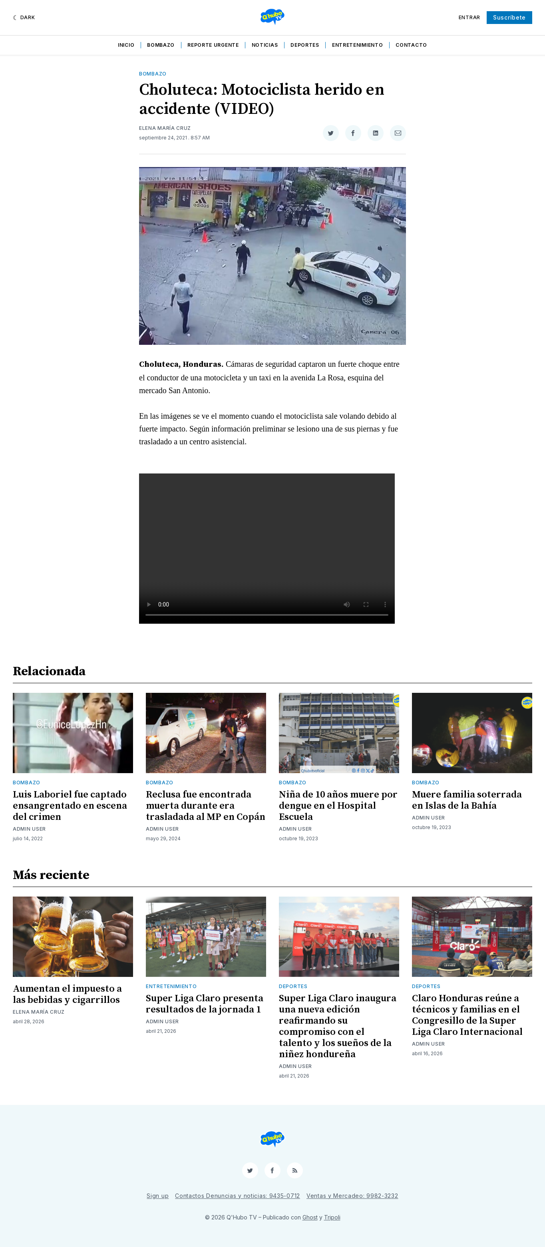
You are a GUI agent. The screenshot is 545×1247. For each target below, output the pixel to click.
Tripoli (332, 1217)
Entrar (469, 17)
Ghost (310, 1217)
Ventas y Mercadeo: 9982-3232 (352, 1195)
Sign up (158, 1195)
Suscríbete (509, 17)
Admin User (29, 829)
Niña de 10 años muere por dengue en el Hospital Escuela (338, 806)
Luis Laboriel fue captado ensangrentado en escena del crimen (70, 806)
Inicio (126, 45)
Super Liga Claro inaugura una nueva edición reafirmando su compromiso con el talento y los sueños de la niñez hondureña (337, 1026)
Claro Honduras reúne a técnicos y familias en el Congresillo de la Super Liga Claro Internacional (467, 1015)
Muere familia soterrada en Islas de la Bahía (467, 800)
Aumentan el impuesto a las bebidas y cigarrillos (67, 994)
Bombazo (161, 45)
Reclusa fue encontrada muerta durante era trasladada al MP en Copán (205, 806)
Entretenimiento (357, 45)
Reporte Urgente (213, 45)
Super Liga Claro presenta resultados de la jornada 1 (204, 1004)
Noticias (265, 45)
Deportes (304, 45)
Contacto (411, 45)
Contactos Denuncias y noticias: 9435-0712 (237, 1195)
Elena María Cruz (165, 128)
